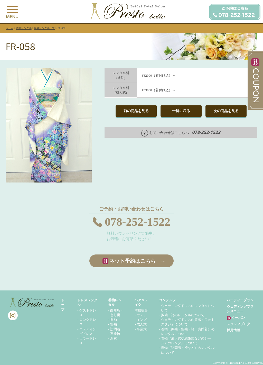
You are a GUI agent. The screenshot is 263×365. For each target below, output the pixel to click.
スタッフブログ (238, 324)
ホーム (9, 28)
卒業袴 (115, 334)
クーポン (236, 318)
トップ (62, 304)
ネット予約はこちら (132, 261)
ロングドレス (87, 322)
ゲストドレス (87, 312)
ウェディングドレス (87, 331)
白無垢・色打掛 (117, 312)
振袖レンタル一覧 (44, 28)
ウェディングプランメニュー (240, 309)
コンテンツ (167, 300)
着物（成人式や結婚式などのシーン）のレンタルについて (186, 340)
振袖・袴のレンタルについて (182, 315)
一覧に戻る (181, 111)
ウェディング (142, 317)
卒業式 (142, 329)
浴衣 (113, 338)
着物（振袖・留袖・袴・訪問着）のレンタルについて (187, 331)
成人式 (142, 324)
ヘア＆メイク (141, 302)
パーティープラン (240, 300)
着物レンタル (24, 28)
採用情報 (233, 330)
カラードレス (87, 340)
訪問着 (115, 329)
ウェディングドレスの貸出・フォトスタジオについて (187, 322)
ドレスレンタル (87, 302)
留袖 (113, 324)
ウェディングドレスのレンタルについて (187, 308)
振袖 (113, 320)
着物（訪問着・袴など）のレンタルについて (187, 350)
